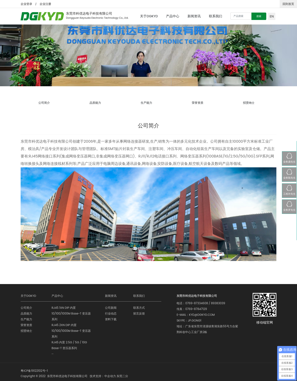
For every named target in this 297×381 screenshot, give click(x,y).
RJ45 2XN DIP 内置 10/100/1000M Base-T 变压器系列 (71, 328)
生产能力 (146, 101)
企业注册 (45, 4)
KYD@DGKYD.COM (202, 312)
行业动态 (111, 311)
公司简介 (44, 101)
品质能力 (95, 101)
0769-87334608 (196, 301)
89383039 (218, 301)
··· (52, 351)
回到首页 (288, 4)
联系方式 (139, 305)
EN (272, 16)
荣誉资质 (197, 101)
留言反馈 (139, 311)
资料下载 (111, 317)
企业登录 (26, 4)
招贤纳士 (249, 101)
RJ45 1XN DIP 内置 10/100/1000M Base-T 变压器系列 (71, 311)
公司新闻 (111, 305)
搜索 (258, 16)
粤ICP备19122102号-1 (34, 368)
